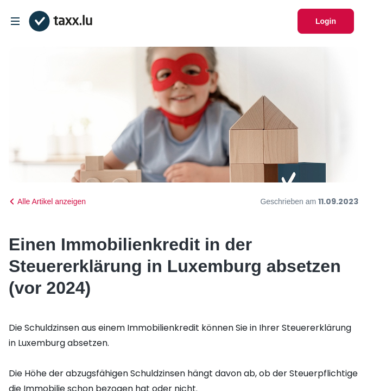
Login (325, 21)
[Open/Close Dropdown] (15, 21)
